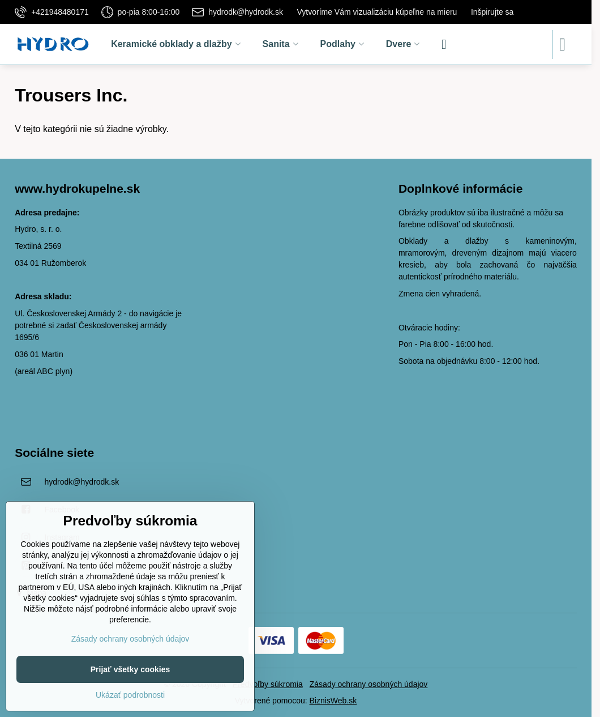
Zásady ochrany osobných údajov (369, 684)
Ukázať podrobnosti (130, 694)
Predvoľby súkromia (268, 684)
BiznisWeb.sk (333, 700)
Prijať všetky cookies (130, 669)
